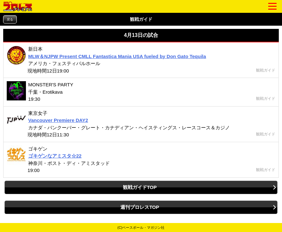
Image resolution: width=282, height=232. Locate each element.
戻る (10, 19)
